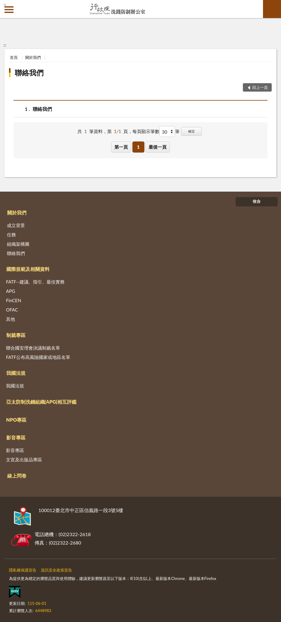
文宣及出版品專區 (24, 459)
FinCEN (13, 300)
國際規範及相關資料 (28, 269)
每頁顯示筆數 (145, 131)
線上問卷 (16, 475)
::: (4, 4)
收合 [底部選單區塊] (257, 201)
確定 (191, 131)
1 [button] (138, 147)
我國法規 (16, 373)
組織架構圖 (18, 244)
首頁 (14, 57)
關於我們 (33, 57)
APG (10, 291)
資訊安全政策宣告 (56, 570)
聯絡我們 (29, 72)
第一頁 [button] (121, 147)
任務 (11, 234)
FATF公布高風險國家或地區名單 (38, 357)
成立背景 (16, 225)
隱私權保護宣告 (22, 570)
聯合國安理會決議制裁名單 (33, 347)
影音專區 (16, 437)
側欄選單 (9, 9)
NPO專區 (16, 420)
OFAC (12, 309)
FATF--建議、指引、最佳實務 (35, 281)
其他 (10, 319)
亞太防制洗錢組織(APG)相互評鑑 (41, 402)
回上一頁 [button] (260, 87)
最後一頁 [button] (158, 147)
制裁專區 (16, 335)
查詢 (272, 9)
